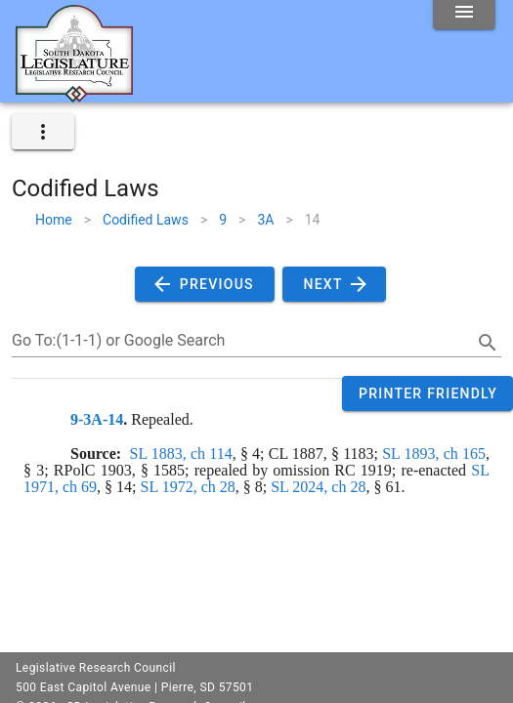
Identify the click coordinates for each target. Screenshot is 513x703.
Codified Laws (146, 219)
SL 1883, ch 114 (181, 453)
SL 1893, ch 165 (434, 453)
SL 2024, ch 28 (318, 486)
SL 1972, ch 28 (188, 486)
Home (53, 219)
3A (265, 219)
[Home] (74, 94)
